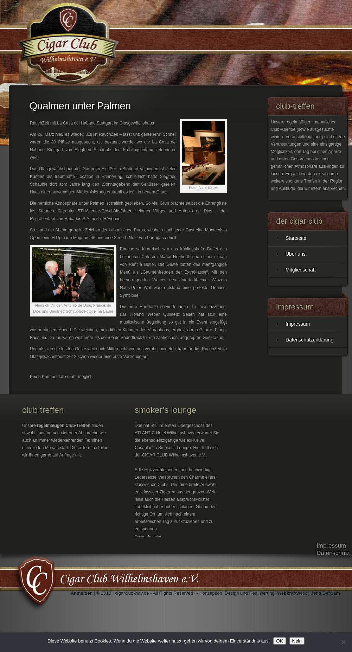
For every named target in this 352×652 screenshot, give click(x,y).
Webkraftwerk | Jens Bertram (308, 593)
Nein (297, 641)
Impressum (298, 324)
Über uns (296, 254)
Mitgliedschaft (301, 270)
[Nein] (343, 642)
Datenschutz (333, 553)
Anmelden (82, 593)
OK (279, 641)
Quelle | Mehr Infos (148, 536)
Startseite (296, 238)
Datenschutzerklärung (309, 340)
